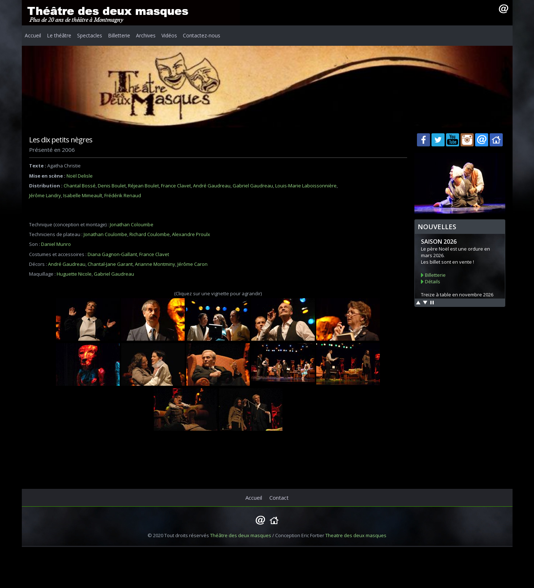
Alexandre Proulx (191, 234)
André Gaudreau (211, 185)
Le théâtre (59, 35)
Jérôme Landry (45, 195)
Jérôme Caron (192, 264)
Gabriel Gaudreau (253, 185)
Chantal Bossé (80, 185)
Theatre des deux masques (355, 535)
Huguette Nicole (74, 274)
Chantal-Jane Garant (110, 264)
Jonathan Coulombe (105, 234)
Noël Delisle (80, 176)
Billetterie (119, 35)
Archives (146, 35)
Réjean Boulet (143, 185)
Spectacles (89, 35)
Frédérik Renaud (122, 195)
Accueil (33, 35)
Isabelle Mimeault (82, 195)
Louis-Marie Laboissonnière (306, 185)
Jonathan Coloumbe (131, 224)
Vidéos (169, 35)
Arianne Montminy (155, 264)
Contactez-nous (201, 35)
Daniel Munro (56, 244)
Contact (279, 497)
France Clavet (176, 185)
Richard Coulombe (149, 234)
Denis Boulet (112, 185)
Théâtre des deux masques (240, 535)
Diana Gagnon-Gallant (112, 254)
